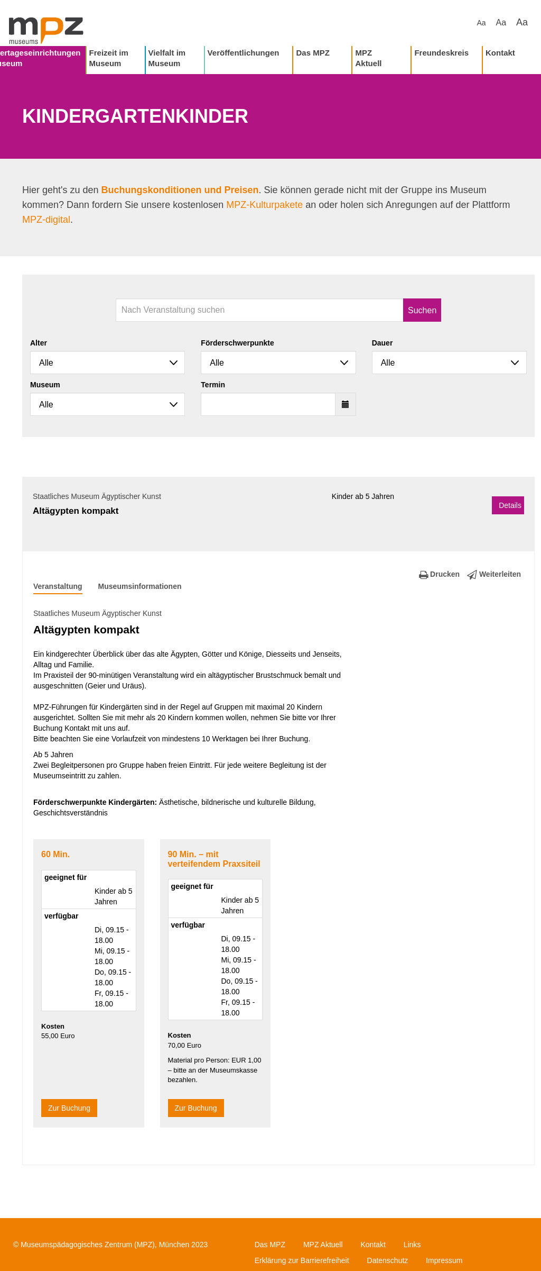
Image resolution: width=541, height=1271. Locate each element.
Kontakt (500, 52)
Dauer (382, 343)
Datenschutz (387, 1260)
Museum (45, 384)
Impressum (444, 1260)
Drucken (439, 574)
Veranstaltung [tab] (57, 586)
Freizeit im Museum (108, 58)
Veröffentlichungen (243, 52)
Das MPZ (312, 52)
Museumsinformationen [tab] (140, 586)
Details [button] (510, 505)
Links (412, 1244)
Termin (213, 384)
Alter (38, 343)
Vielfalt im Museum (167, 58)
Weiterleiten (494, 574)
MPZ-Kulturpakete (264, 204)
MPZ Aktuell (368, 58)
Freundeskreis (441, 52)
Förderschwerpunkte (237, 343)
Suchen (422, 310)
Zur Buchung (69, 1108)
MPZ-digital (46, 219)
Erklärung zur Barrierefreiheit (302, 1260)
